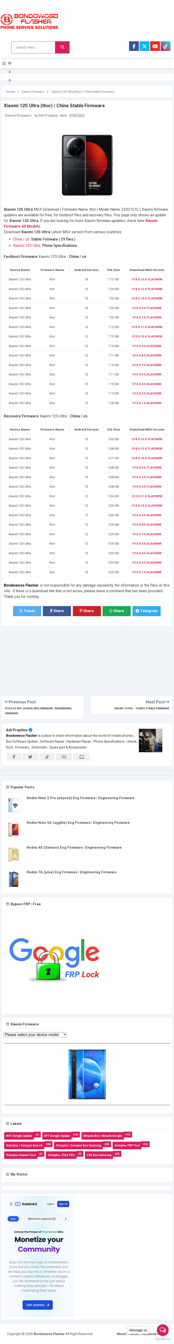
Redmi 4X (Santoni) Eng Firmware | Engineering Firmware (74, 847)
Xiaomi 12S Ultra (46, 245)
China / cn (45, 239)
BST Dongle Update (19, 1136)
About (121, 1334)
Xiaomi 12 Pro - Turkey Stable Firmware (141, 708)
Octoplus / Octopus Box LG (24, 1145)
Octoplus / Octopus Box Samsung (78, 1145)
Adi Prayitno (17, 730)
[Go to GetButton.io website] (162, 1339)
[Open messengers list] (163, 1330)
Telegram (147, 611)
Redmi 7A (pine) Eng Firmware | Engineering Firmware (72, 872)
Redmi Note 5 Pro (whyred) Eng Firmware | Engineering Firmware (81, 798)
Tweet (27, 611)
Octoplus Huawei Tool (21, 1155)
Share (57, 611)
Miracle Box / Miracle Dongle (102, 1136)
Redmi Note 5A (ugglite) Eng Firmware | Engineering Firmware (78, 823)
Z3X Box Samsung (99, 1155)
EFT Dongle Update (57, 1136)
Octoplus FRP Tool (127, 1145)
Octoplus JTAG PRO (61, 1155)
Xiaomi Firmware (18, 115)
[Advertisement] (87, 659)
